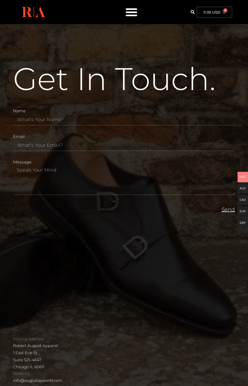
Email (19, 136)
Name (19, 111)
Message (22, 162)
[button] (193, 12)
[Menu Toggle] (131, 12)
